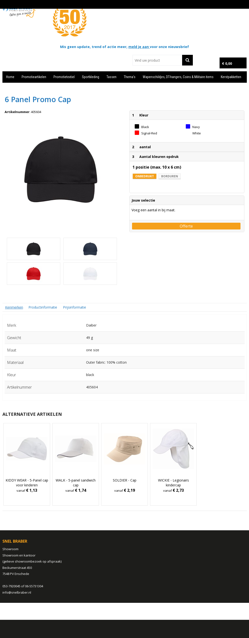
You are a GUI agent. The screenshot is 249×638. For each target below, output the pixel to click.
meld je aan (139, 46)
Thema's (129, 77)
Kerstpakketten (231, 77)
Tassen (111, 77)
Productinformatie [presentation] (42, 307)
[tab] (14, 307)
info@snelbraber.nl (16, 592)
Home (10, 77)
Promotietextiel (64, 77)
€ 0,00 (227, 63)
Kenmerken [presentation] (14, 307)
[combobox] (157, 60)
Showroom (10, 549)
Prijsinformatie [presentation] (74, 307)
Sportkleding (90, 77)
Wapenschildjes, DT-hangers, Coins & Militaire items (178, 77)
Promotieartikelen (34, 77)
